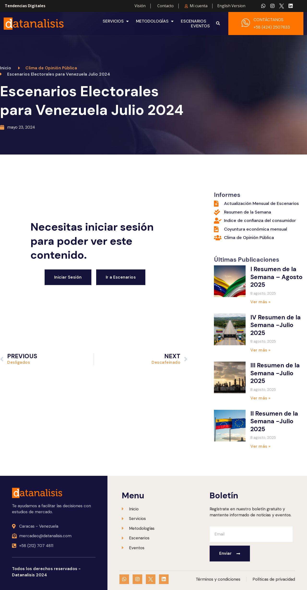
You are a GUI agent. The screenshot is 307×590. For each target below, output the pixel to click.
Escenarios (193, 21)
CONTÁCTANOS (268, 19)
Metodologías (155, 21)
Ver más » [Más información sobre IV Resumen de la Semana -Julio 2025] (260, 350)
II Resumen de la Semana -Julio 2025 (274, 421)
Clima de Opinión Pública (51, 68)
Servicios (116, 21)
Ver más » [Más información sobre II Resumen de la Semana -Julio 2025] (260, 446)
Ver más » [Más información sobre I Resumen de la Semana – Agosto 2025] (260, 301)
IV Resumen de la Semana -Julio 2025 (275, 325)
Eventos (200, 26)
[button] (218, 23)
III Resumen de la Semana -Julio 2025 (275, 373)
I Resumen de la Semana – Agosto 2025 (276, 277)
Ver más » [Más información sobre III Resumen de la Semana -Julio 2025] (260, 398)
